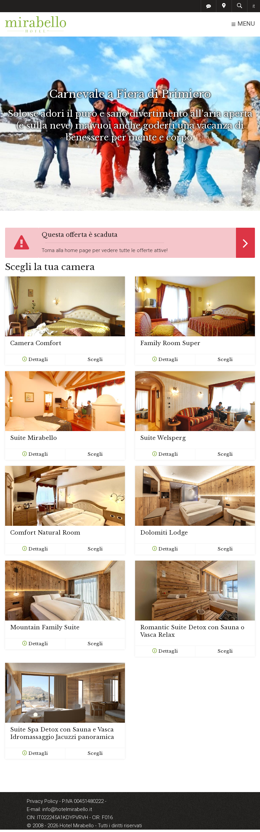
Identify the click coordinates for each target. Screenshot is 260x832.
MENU (243, 24)
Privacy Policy (43, 801)
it (254, 6)
